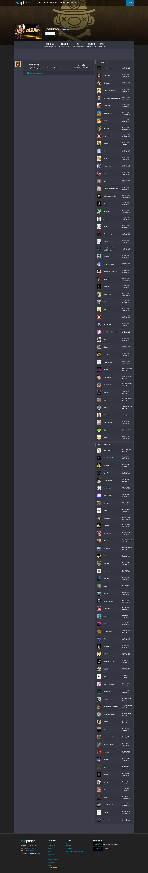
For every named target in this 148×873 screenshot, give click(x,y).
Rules (50, 848)
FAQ (49, 843)
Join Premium (52, 868)
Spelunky (52, 29)
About (50, 851)
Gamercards (54, 3)
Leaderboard (64, 3)
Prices (67, 34)
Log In (130, 3)
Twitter (69, 846)
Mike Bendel (32, 848)
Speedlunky (33, 64)
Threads (69, 843)
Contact (51, 854)
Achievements (49, 34)
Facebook (69, 848)
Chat (79, 3)
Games (38, 3)
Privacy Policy (52, 862)
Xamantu (30, 851)
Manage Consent (53, 859)
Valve (38, 853)
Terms (50, 865)
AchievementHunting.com (74, 851)
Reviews (73, 3)
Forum (73, 34)
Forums (45, 3)
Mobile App (51, 846)
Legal (50, 857)
